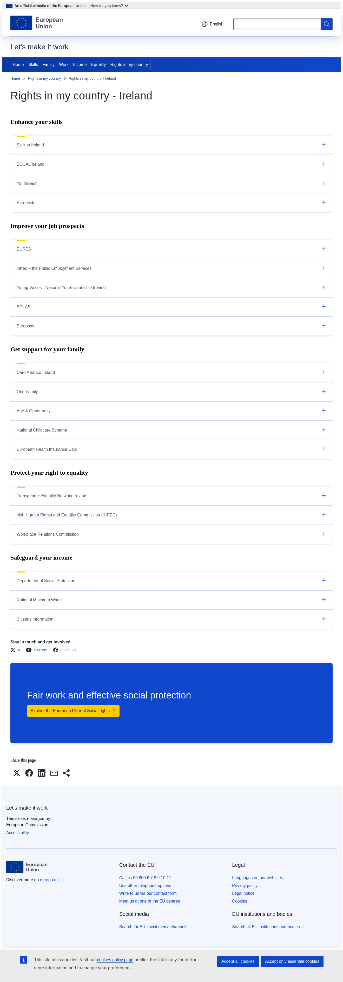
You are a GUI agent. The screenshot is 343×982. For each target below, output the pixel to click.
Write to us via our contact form (148, 893)
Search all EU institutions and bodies (266, 927)
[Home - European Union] (36, 23)
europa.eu (49, 880)
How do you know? (109, 5)
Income (80, 64)
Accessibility (17, 833)
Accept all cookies (238, 961)
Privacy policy (245, 885)
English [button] (212, 24)
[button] (16, 773)
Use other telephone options (145, 885)
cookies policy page (115, 960)
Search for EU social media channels (153, 927)
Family (48, 64)
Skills (33, 64)
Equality (98, 64)
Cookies (239, 901)
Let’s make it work (27, 808)
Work (64, 64)
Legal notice (243, 893)
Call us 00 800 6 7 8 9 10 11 (145, 878)
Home (18, 64)
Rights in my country (129, 64)
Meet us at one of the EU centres (149, 901)
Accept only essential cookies (292, 961)
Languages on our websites (257, 878)
